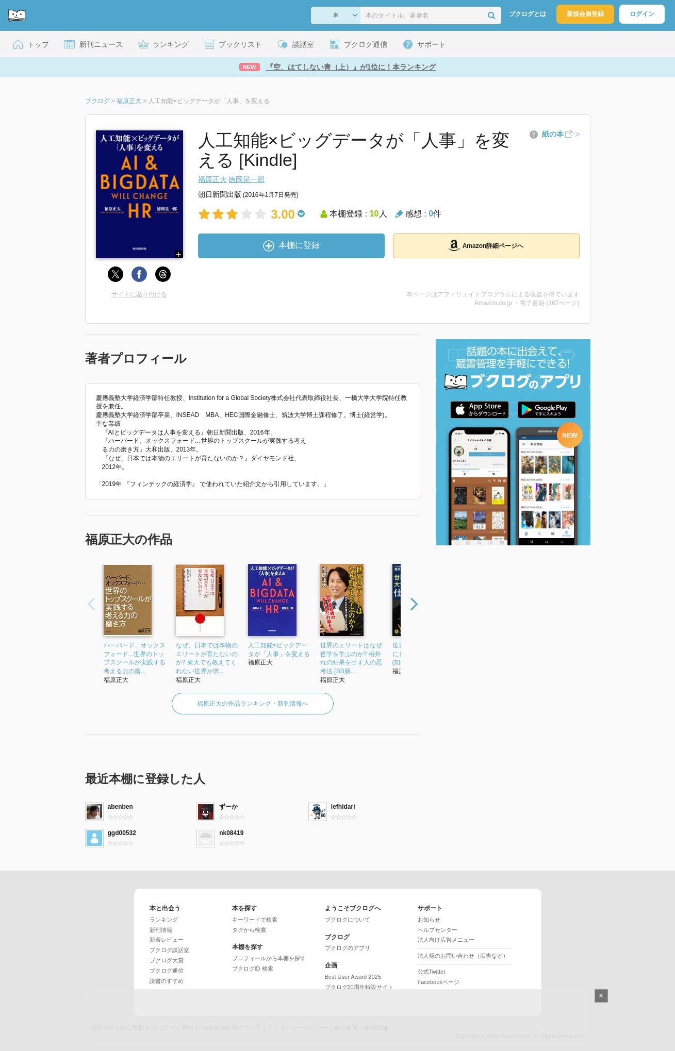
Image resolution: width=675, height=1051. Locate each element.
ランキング (164, 919)
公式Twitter (432, 972)
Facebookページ (438, 982)
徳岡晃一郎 (246, 179)
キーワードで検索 (254, 919)
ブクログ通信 (167, 970)
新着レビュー (167, 940)
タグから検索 (249, 930)
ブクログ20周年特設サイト (359, 987)
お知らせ (429, 919)
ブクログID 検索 (252, 968)
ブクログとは (527, 14)
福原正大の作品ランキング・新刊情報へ (252, 703)
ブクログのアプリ (347, 948)
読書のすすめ (167, 981)
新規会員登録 (585, 14)
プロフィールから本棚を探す (269, 958)
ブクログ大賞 (167, 960)
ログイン (642, 14)
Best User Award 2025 (353, 977)
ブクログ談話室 (169, 950)
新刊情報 (161, 930)
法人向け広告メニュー (446, 940)
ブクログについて (347, 919)
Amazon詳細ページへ (486, 245)
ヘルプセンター (437, 930)
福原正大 (212, 179)
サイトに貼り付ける (139, 294)
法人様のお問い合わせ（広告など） (463, 956)
